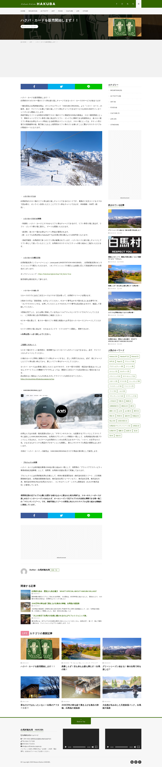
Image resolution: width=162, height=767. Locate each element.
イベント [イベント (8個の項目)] (129, 366)
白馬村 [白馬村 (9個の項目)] (112, 431)
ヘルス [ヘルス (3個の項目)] (122, 391)
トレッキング (86, 662)
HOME (23, 11)
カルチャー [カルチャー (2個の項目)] (124, 371)
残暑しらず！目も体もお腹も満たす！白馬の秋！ (124, 286)
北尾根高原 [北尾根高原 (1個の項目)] (114, 406)
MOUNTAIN (33, 11)
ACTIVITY (44, 11)
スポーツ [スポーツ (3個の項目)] (113, 381)
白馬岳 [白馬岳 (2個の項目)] (136, 426)
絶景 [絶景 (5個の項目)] (128, 431)
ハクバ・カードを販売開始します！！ (38, 666)
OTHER (85, 11)
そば (74, 662)
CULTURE (69, 11)
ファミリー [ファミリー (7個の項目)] (128, 386)
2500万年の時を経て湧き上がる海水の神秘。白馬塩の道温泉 (55, 603)
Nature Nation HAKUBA (42, 762)
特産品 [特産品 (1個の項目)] (135, 416)
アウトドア (94, 662)
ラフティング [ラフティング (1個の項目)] (131, 396)
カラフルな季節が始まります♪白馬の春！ (121, 312)
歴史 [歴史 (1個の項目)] (111, 416)
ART (53, 11)
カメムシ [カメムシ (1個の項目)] (113, 371)
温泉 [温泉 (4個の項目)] (127, 416)
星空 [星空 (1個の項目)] (136, 411)
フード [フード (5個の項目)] (112, 391)
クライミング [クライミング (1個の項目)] (114, 376)
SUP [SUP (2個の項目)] (111, 361)
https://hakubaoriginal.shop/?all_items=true (54, 274)
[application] (81, 739)
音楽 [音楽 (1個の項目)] (118, 436)
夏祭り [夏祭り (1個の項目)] (112, 411)
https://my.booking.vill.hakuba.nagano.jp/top (37, 379)
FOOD (60, 11)
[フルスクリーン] (96, 747)
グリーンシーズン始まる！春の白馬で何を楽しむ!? (124, 230)
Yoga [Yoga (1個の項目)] (119, 361)
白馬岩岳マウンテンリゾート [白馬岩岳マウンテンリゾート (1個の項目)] (119, 426)
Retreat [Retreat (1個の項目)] (135, 356)
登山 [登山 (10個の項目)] (112, 421)
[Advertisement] (81, 59)
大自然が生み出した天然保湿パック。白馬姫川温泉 (122, 706)
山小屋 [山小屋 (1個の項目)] (128, 411)
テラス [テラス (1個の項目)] (123, 381)
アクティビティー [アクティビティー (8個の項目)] (116, 366)
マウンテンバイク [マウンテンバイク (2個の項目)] (116, 396)
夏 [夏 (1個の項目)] (132, 406)
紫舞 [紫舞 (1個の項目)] (121, 431)
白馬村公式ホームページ (30, 735)
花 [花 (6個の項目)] (135, 431)
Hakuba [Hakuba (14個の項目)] (113, 356)
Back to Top (81, 721)
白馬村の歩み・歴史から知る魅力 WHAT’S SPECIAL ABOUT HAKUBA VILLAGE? (64, 591)
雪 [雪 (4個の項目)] (111, 436)
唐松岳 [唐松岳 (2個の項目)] (124, 406)
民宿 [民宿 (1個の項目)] (119, 416)
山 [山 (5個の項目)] (120, 411)
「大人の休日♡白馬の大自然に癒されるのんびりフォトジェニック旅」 (60, 616)
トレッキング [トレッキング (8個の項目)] (134, 381)
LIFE (77, 11)
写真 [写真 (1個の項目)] (121, 401)
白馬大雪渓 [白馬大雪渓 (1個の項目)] (122, 421)
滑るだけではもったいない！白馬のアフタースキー (40, 706)
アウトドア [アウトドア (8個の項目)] (129, 361)
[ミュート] (93, 747)
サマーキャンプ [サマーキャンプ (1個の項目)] (129, 376)
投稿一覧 (54, 570)
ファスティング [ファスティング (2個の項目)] (115, 386)
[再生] (66, 747)
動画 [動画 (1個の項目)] (128, 401)
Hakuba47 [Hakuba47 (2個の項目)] (124, 356)
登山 (80, 662)
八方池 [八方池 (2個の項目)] (112, 401)
